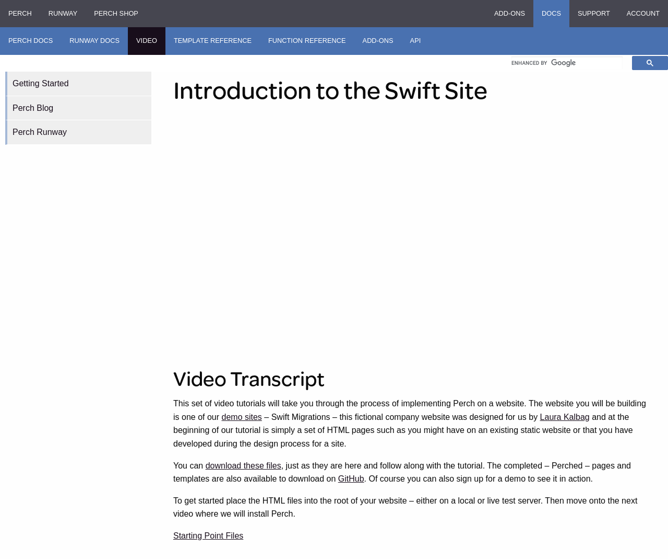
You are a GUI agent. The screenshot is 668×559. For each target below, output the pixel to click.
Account (643, 13)
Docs (551, 13)
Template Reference (213, 40)
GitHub (351, 478)
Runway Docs (94, 40)
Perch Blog (33, 108)
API (415, 40)
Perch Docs (30, 40)
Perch (20, 13)
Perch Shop (116, 13)
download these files (243, 465)
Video (146, 40)
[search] (567, 62)
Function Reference (307, 40)
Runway (63, 13)
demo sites (242, 417)
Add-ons (509, 13)
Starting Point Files (208, 535)
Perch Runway (40, 132)
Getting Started (41, 83)
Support (594, 13)
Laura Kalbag (565, 417)
